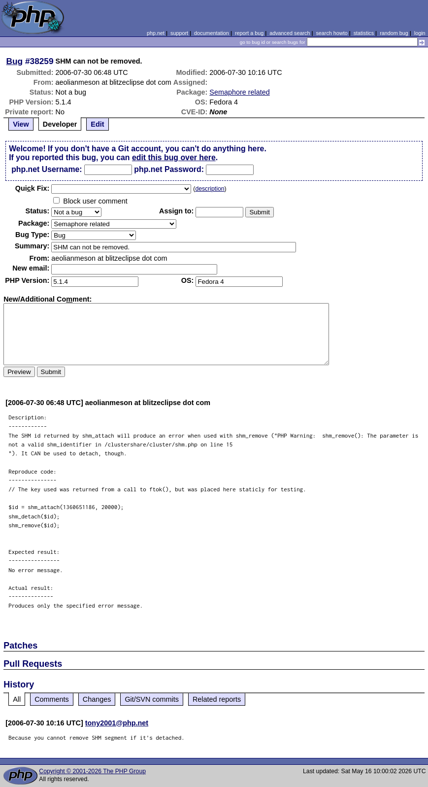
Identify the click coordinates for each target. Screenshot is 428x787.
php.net (156, 33)
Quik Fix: (32, 188)
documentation (211, 33)
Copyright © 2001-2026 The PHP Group (92, 771)
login (420, 33)
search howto (331, 33)
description (209, 188)
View (21, 124)
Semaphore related (239, 92)
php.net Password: (169, 169)
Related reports (217, 699)
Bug (14, 61)
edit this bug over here (174, 157)
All (17, 699)
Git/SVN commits (152, 699)
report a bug (249, 33)
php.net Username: (46, 169)
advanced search (289, 33)
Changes (97, 699)
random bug (394, 33)
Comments (51, 699)
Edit (97, 124)
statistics (364, 33)
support (179, 33)
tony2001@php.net (116, 723)
